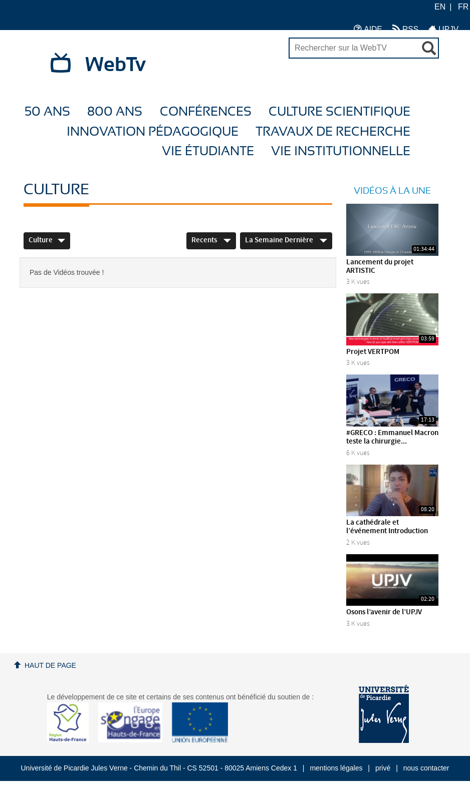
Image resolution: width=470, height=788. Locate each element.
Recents (211, 240)
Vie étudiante (208, 151)
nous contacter (426, 768)
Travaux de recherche (333, 132)
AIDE (368, 29)
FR (463, 7)
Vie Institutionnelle (340, 151)
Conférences (206, 112)
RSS (405, 29)
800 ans (114, 112)
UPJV (443, 29)
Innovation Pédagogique (153, 132)
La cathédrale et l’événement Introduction (387, 527)
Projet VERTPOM (372, 352)
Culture (47, 240)
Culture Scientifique (339, 112)
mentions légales (336, 768)
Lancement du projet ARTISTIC (379, 266)
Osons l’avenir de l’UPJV (384, 612)
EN (439, 7)
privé (382, 768)
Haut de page (50, 665)
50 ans (47, 112)
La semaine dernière (286, 240)
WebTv (115, 65)
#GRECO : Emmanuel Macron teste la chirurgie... (392, 437)
